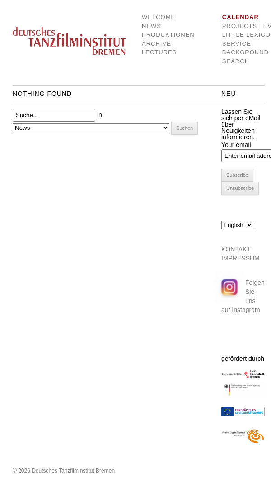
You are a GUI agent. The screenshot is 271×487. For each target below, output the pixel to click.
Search (235, 61)
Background (237, 52)
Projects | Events (237, 26)
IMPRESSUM (240, 258)
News (151, 26)
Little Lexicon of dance (237, 34)
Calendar (237, 17)
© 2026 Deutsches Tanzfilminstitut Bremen (64, 471)
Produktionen (161, 34)
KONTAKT (236, 249)
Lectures (159, 52)
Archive (156, 43)
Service (236, 43)
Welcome (158, 17)
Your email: (237, 144)
